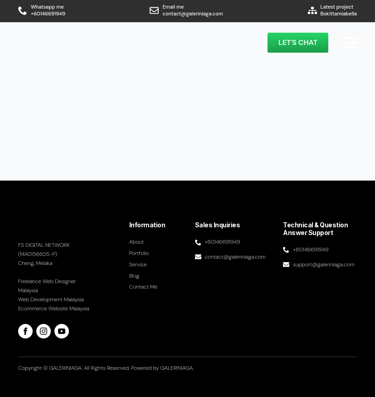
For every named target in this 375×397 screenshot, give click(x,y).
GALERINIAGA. (177, 368)
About (136, 241)
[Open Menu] (350, 42)
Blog (134, 275)
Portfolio (139, 253)
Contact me (143, 286)
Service (138, 264)
